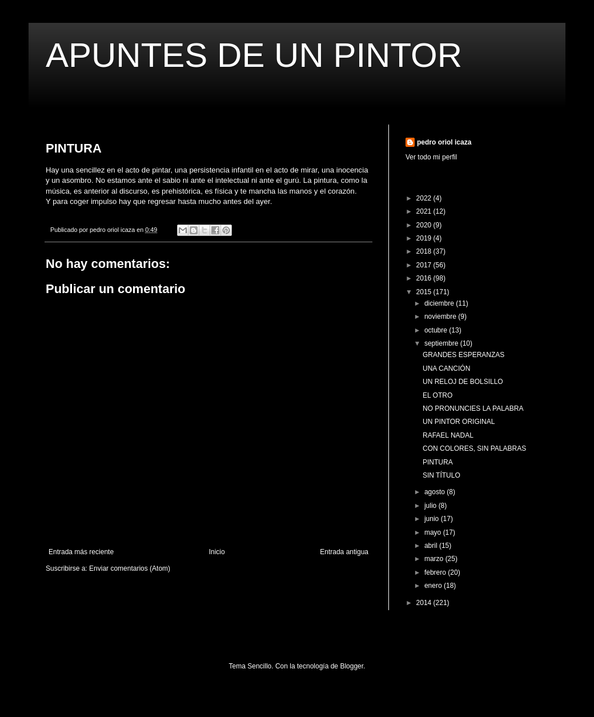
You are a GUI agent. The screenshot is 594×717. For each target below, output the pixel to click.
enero (434, 586)
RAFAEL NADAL (448, 435)
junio (432, 519)
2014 (425, 603)
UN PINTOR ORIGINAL (459, 422)
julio (431, 506)
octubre (436, 330)
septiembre (442, 343)
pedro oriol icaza (444, 142)
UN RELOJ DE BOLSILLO (463, 382)
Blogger (351, 666)
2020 (425, 225)
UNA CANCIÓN (446, 368)
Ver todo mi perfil (431, 157)
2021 (425, 211)
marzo (435, 559)
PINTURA (438, 462)
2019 (425, 238)
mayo (433, 532)
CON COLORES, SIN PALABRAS (474, 448)
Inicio (217, 552)
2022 (425, 198)
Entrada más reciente (81, 552)
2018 (425, 251)
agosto (435, 492)
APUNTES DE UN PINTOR (254, 55)
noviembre (441, 317)
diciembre (440, 303)
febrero (436, 572)
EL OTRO (437, 395)
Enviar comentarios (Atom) (129, 568)
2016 (425, 278)
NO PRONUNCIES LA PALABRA (473, 408)
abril (431, 546)
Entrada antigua (344, 552)
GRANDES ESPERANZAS (463, 355)
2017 (425, 265)
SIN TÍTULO (441, 475)
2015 (425, 292)
